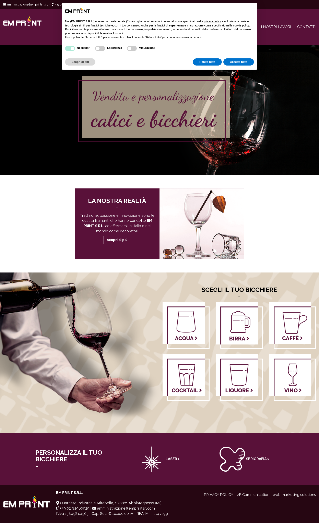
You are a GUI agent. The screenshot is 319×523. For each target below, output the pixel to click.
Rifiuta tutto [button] (207, 61)
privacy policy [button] (212, 21)
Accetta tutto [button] (238, 61)
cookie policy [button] (241, 25)
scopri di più (117, 240)
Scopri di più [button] (80, 61)
